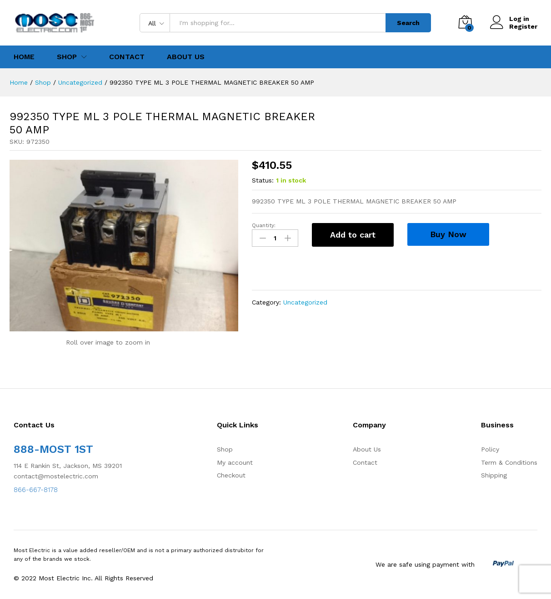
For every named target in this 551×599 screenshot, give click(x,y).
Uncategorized (305, 302)
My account (235, 462)
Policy (490, 449)
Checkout (231, 475)
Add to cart (353, 234)
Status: (263, 180)
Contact (127, 57)
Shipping (494, 475)
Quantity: (264, 225)
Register (523, 26)
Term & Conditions (509, 462)
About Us (186, 57)
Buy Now (448, 234)
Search (408, 22)
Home (24, 57)
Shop (225, 449)
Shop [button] (67, 57)
